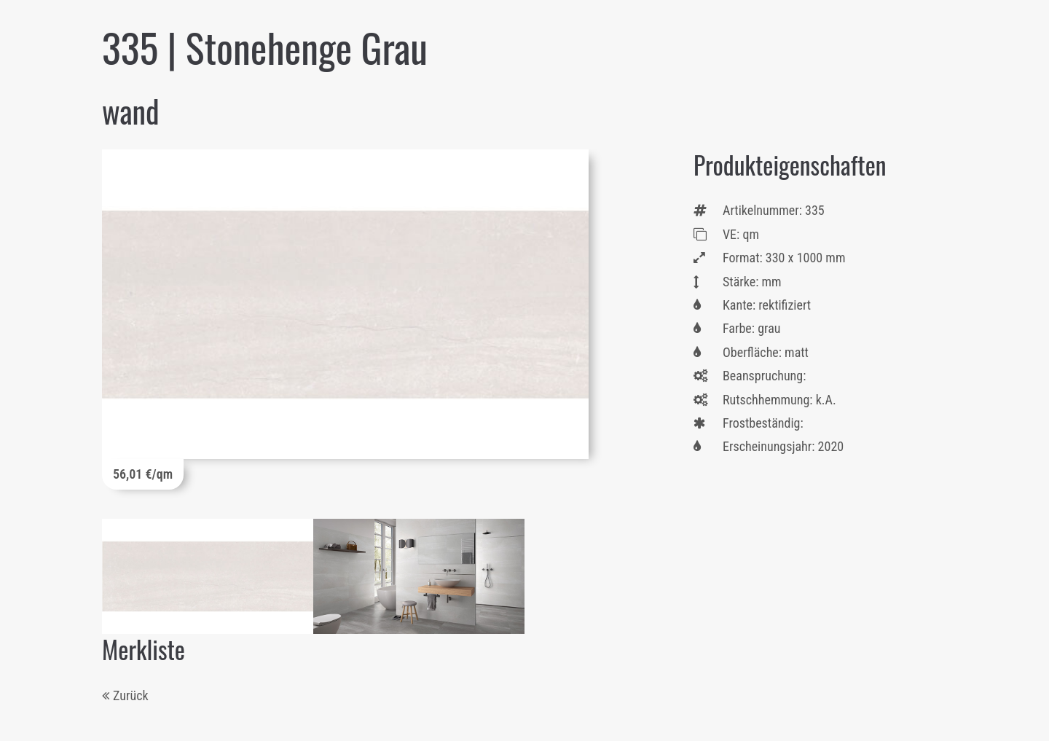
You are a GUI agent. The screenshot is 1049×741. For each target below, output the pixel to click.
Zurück (131, 695)
